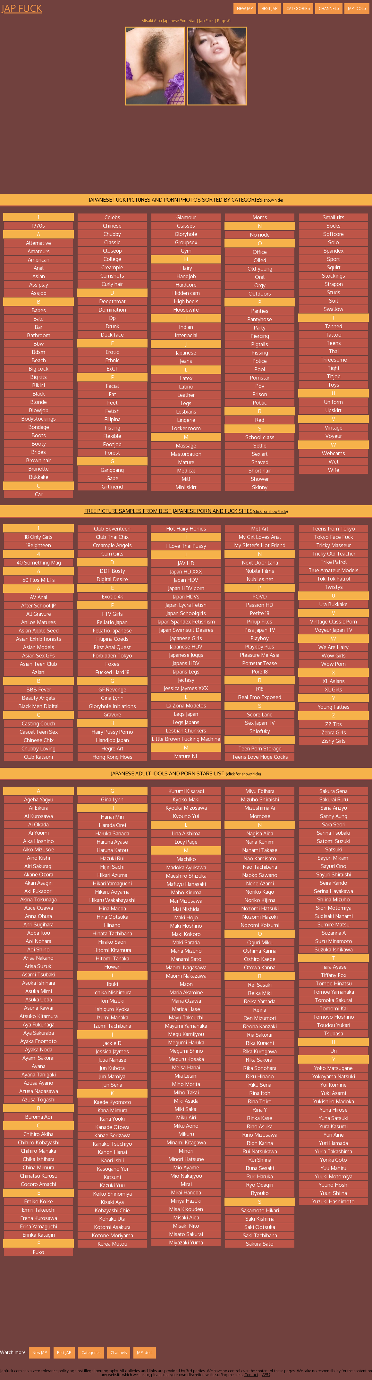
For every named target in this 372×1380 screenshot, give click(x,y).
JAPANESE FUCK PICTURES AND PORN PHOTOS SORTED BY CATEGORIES (186, 200)
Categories (298, 8)
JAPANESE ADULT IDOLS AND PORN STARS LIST (186, 773)
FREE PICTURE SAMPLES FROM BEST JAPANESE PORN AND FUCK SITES (186, 511)
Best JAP (269, 8)
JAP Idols (357, 8)
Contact (251, 1374)
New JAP (245, 8)
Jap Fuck (22, 8)
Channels (329, 8)
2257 (266, 1374)
